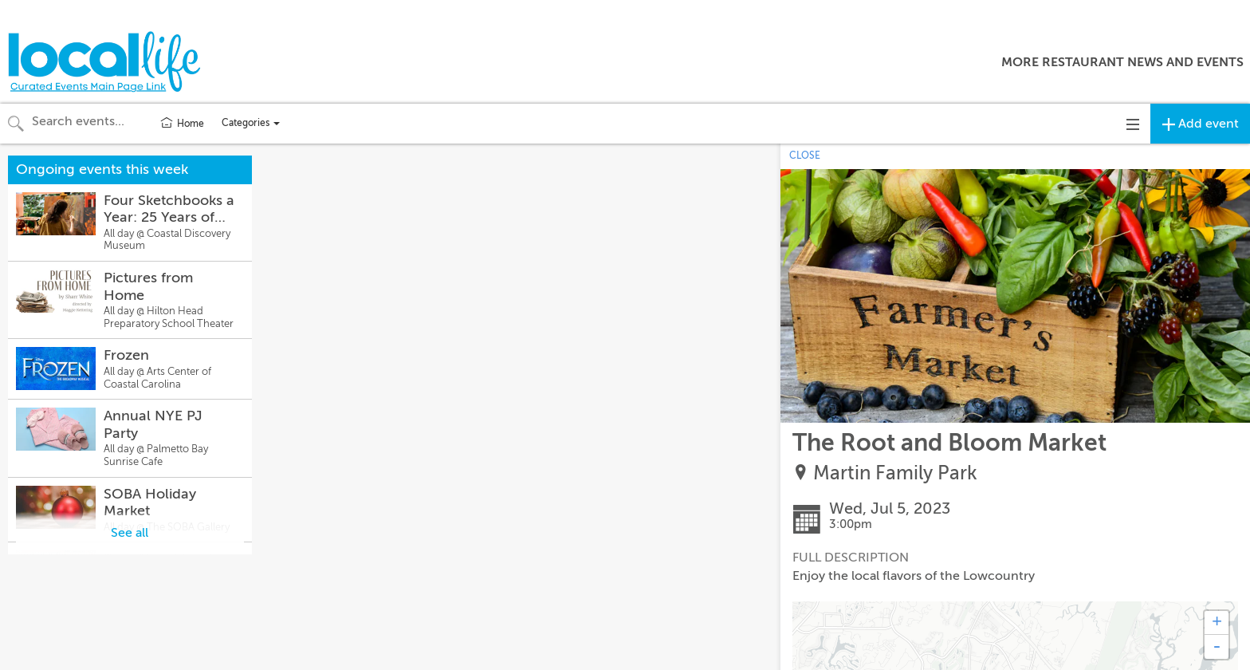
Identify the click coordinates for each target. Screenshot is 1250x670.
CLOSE (804, 155)
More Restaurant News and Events (1122, 62)
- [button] (1216, 647)
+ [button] (1217, 623)
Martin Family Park (895, 473)
